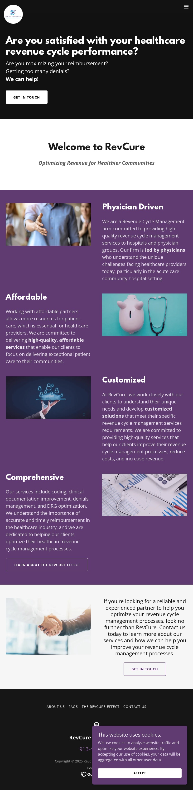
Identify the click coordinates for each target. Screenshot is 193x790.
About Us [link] (56, 706)
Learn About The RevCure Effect (47, 565)
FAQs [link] (73, 706)
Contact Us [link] (134, 706)
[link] (13, 7)
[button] (186, 6)
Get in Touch (26, 97)
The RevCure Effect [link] (101, 706)
